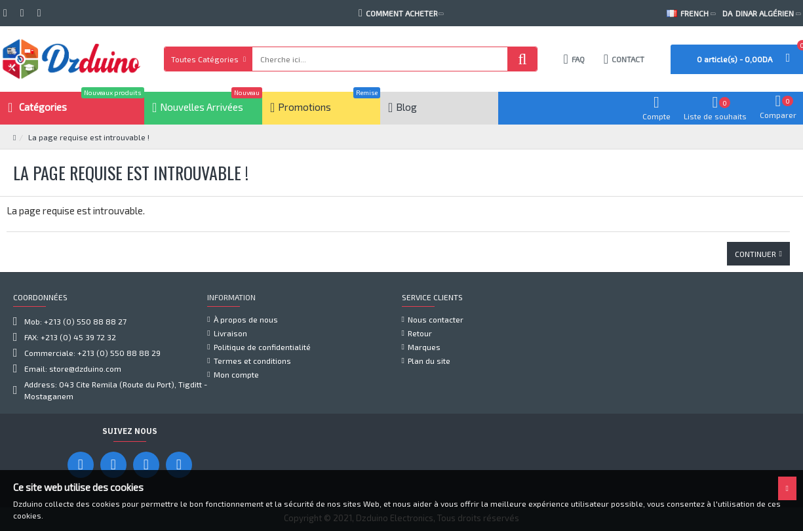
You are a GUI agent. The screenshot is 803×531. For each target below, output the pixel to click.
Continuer (755, 253)
